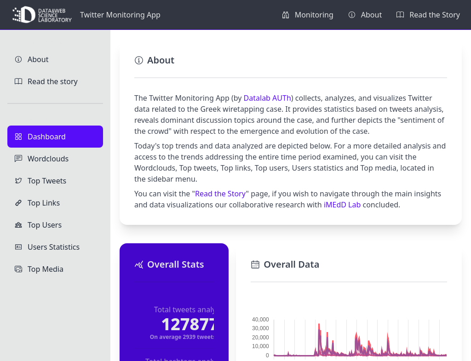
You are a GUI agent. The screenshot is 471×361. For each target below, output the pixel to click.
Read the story (46, 81)
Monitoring (307, 15)
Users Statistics (47, 247)
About (365, 15)
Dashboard (40, 137)
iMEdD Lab (342, 205)
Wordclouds (42, 159)
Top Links (37, 203)
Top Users (38, 225)
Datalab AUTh (267, 98)
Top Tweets (40, 181)
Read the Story (428, 15)
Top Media (39, 269)
